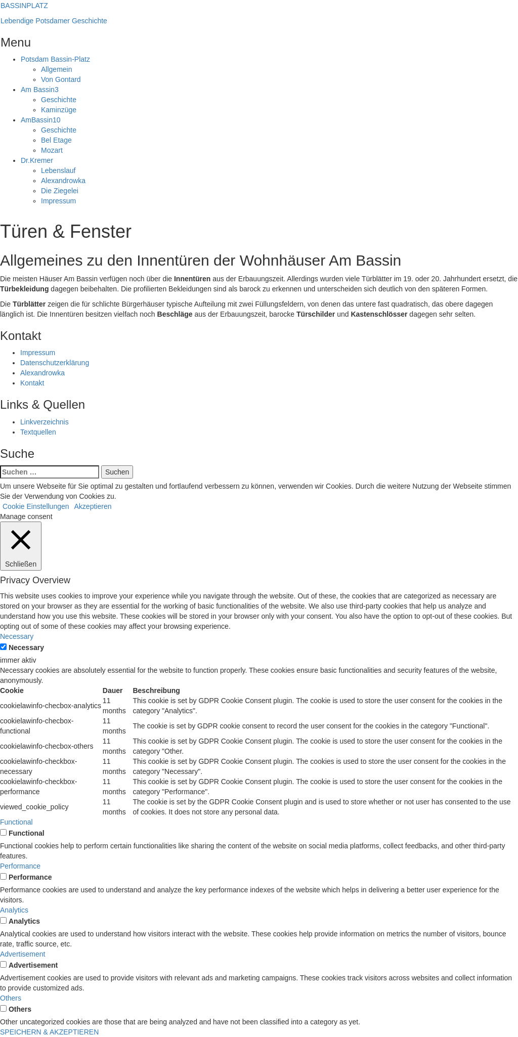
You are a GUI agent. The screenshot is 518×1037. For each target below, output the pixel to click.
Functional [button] (16, 822)
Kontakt (32, 383)
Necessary (26, 647)
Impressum (58, 201)
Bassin (40, 89)
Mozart (52, 150)
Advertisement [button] (22, 954)
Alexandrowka (63, 181)
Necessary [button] (16, 636)
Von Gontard (61, 79)
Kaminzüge (58, 110)
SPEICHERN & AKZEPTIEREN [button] (49, 1032)
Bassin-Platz (55, 59)
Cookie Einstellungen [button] (36, 506)
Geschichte (58, 100)
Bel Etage (56, 140)
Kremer (37, 160)
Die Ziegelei (59, 191)
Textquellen (38, 432)
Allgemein (56, 69)
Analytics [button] (14, 910)
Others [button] (10, 998)
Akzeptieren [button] (93, 506)
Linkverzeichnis (44, 422)
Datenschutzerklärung (54, 363)
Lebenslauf (58, 170)
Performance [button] (20, 866)
